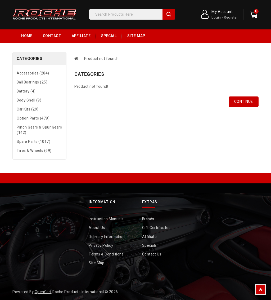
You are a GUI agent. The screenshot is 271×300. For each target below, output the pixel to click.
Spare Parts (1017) (33, 141)
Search (168, 14)
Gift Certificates (156, 228)
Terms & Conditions (106, 254)
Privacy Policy (101, 245)
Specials (149, 245)
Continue (243, 101)
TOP (260, 289)
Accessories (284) (33, 73)
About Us (97, 228)
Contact (52, 36)
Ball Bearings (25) (32, 82)
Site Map (136, 36)
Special (109, 36)
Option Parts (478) (33, 118)
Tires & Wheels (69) (34, 150)
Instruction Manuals (106, 219)
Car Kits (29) (28, 109)
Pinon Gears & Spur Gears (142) (39, 130)
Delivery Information (107, 237)
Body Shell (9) (29, 100)
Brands (148, 219)
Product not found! (101, 58)
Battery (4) (26, 91)
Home (26, 36)
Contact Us (151, 254)
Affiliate (81, 36)
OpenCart (43, 292)
